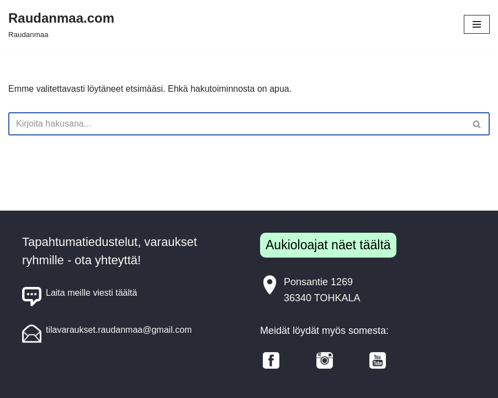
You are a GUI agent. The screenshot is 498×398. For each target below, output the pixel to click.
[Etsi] (236, 123)
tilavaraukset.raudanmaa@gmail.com (107, 333)
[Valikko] (477, 24)
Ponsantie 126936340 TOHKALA (310, 289)
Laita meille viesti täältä (79, 296)
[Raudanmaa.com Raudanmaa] (61, 24)
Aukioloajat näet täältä (328, 245)
